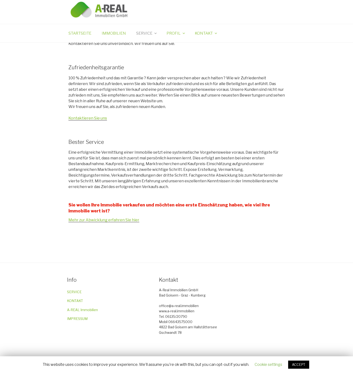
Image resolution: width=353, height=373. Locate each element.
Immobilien (114, 33)
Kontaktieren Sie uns (87, 118)
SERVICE (74, 292)
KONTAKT (75, 301)
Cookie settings (268, 364)
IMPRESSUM (77, 319)
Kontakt (206, 33)
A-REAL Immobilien (82, 310)
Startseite (79, 33)
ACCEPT (298, 364)
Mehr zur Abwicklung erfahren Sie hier (103, 220)
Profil (176, 33)
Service (146, 33)
